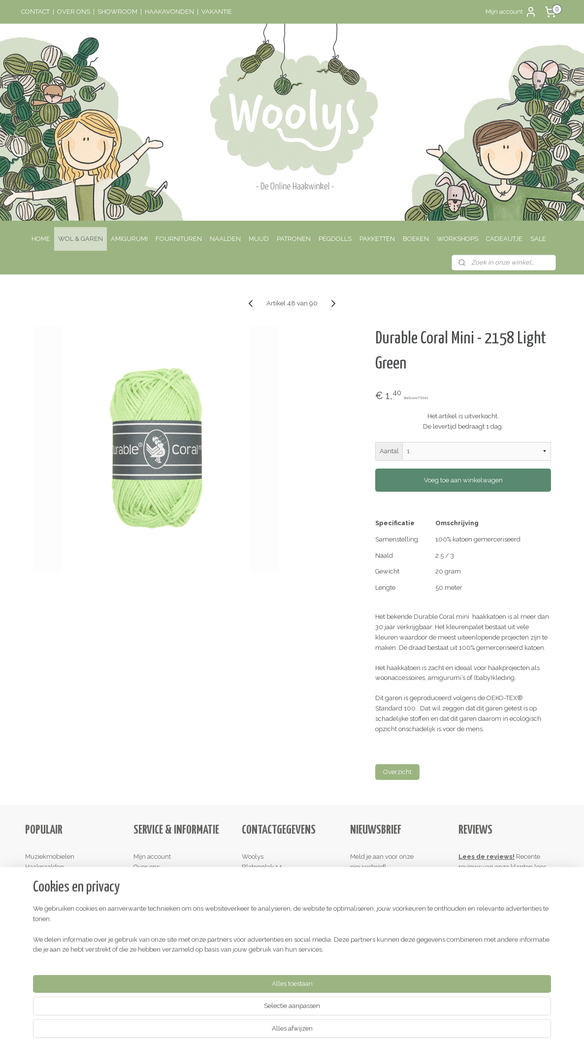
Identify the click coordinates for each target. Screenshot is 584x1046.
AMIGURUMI (129, 238)
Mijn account (511, 12)
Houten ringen (46, 877)
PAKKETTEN (377, 238)
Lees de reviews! (486, 856)
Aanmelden (375, 888)
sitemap (251, 1028)
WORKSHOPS (457, 238)
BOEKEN (416, 238)
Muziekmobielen (49, 856)
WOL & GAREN (80, 238)
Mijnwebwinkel (387, 1028)
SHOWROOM (117, 11)
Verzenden (149, 887)
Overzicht (397, 772)
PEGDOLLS (335, 238)
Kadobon (38, 918)
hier (470, 877)
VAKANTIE (216, 11)
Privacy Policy (153, 918)
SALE (538, 238)
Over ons (146, 867)
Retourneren (151, 897)
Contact (144, 877)
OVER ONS (73, 11)
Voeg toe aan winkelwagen (462, 480)
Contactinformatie (268, 897)
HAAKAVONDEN (169, 11)
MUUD (259, 238)
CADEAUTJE (504, 238)
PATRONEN (294, 238)
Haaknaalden (44, 867)
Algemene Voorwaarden (169, 907)
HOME (41, 238)
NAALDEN (225, 238)
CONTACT (35, 11)
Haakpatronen (45, 897)
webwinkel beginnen (304, 1028)
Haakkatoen (42, 887)
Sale (31, 907)
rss (269, 1028)
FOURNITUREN (179, 238)
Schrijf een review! (489, 948)
